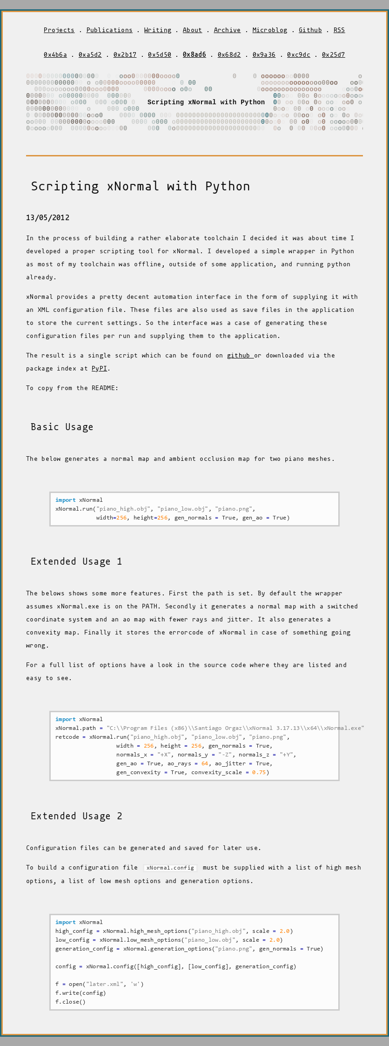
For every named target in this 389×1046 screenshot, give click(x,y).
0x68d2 (229, 54)
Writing (157, 30)
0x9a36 (264, 54)
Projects (59, 30)
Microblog (270, 30)
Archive (227, 30)
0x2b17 (125, 54)
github (240, 355)
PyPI (99, 368)
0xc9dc (298, 54)
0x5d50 (159, 54)
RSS (339, 30)
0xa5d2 (90, 54)
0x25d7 (333, 54)
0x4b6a (55, 54)
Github (310, 30)
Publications (110, 30)
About (192, 30)
